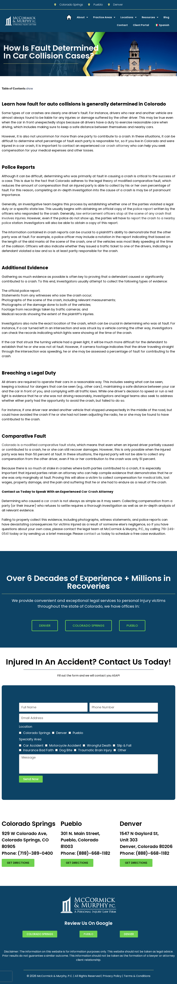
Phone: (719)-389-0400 (27, 853)
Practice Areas (104, 17)
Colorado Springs (36, 733)
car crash (51, 501)
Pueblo (78, 733)
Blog (166, 17)
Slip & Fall (124, 745)
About (82, 17)
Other (122, 750)
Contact (122, 25)
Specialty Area (30, 739)
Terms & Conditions (137, 976)
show (29, 88)
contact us (92, 533)
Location (25, 726)
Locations (128, 17)
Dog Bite (65, 750)
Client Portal (141, 25)
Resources (150, 17)
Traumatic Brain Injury (95, 750)
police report (143, 209)
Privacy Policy (112, 976)
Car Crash (89, 491)
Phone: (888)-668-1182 (85, 853)
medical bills (152, 477)
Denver (61, 733)
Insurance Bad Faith (38, 750)
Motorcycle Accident (65, 745)
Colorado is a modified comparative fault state (38, 445)
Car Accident (33, 745)
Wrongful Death (99, 745)
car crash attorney (114, 145)
